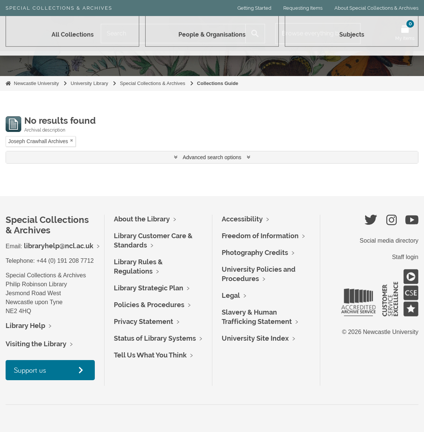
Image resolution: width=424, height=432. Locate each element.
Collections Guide (217, 83)
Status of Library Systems (155, 338)
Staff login (405, 257)
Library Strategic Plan (148, 288)
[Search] (173, 33)
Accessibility (242, 219)
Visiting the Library (36, 344)
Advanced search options (212, 157)
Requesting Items (302, 8)
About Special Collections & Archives (376, 8)
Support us (30, 370)
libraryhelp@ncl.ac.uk (58, 246)
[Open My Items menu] (405, 33)
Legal (231, 295)
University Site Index (255, 338)
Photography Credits (255, 252)
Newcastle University (36, 83)
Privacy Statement (143, 321)
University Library (89, 83)
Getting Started (254, 8)
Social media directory (389, 240)
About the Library (142, 219)
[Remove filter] (71, 140)
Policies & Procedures (149, 305)
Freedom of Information (260, 236)
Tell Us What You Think (150, 355)
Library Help (25, 325)
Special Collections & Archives (59, 8)
